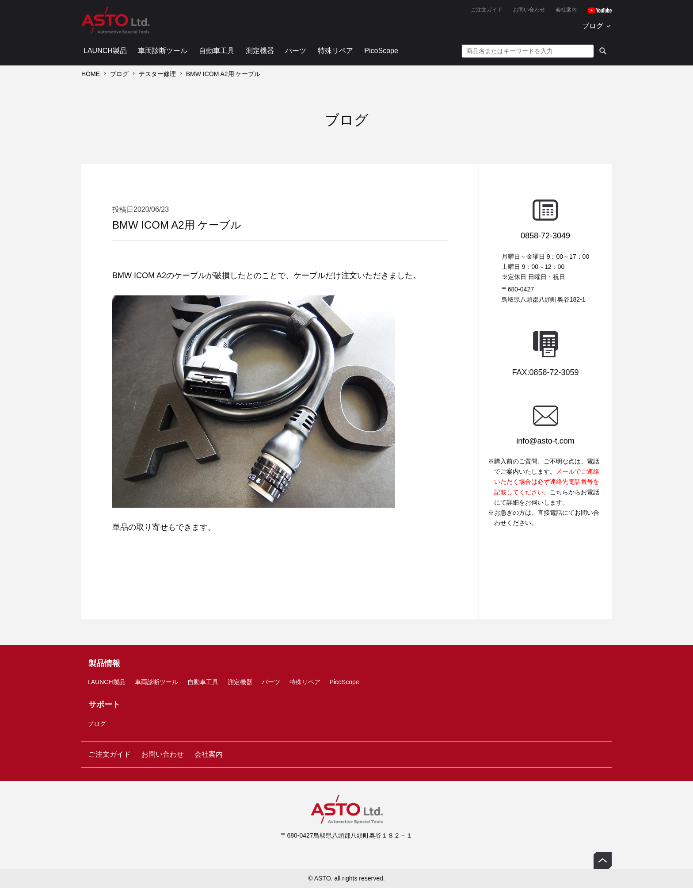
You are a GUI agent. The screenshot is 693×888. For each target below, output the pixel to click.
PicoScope (381, 50)
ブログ (592, 26)
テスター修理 (157, 73)
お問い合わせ (529, 10)
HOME (90, 73)
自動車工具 (216, 50)
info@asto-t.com (545, 440)
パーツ (295, 50)
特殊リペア (335, 50)
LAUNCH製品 (105, 50)
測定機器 (260, 50)
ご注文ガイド (487, 10)
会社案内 (566, 10)
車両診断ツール (162, 50)
